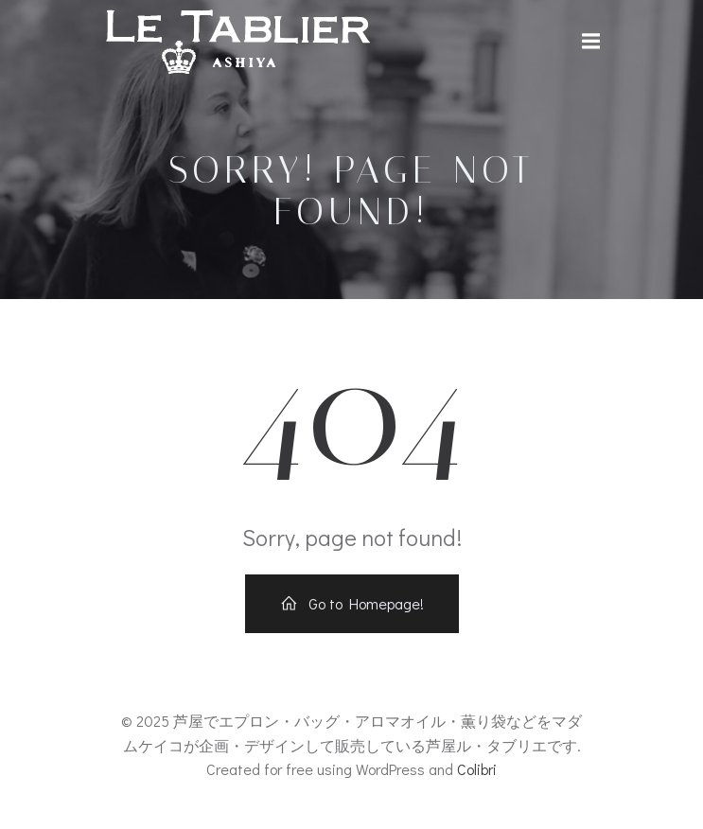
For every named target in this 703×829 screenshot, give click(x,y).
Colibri (477, 769)
